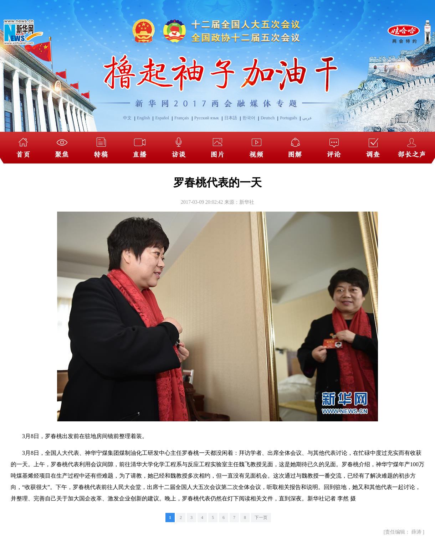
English (143, 117)
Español (162, 117)
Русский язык (206, 117)
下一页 (261, 517)
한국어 (248, 117)
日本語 (230, 117)
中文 (127, 117)
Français (181, 117)
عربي (307, 117)
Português (288, 117)
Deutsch (268, 117)
